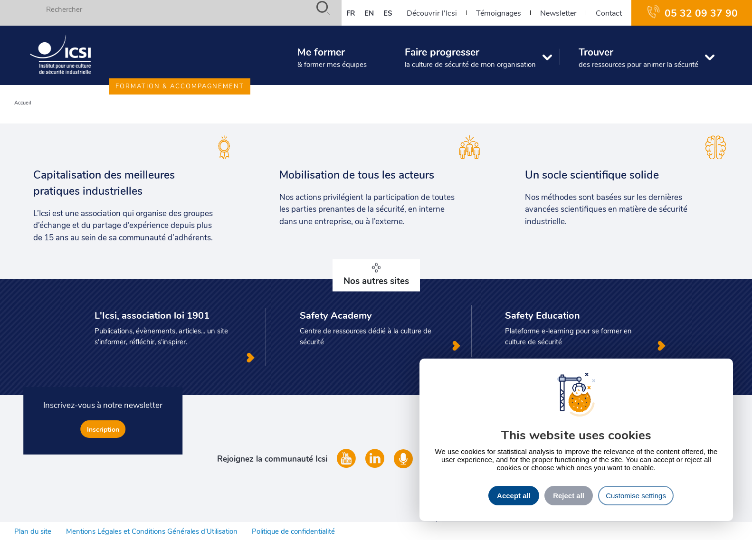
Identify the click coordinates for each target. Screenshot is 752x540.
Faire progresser (470, 57)
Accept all (514, 496)
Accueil (22, 102)
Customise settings (636, 496)
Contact (609, 13)
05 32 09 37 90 (701, 12)
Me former (332, 57)
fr (350, 13)
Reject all (568, 496)
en (369, 13)
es (387, 13)
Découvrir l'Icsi (432, 13)
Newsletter (558, 13)
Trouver (638, 57)
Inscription (103, 429)
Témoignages (498, 13)
